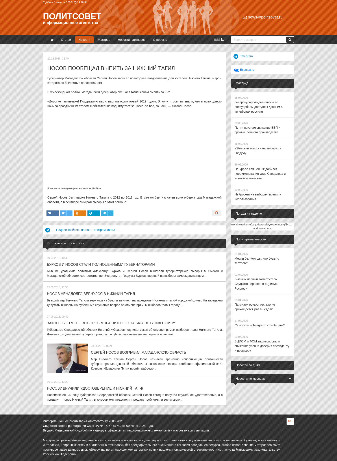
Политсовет (72, 16)
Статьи (66, 39)
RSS (219, 39)
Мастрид (104, 39)
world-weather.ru (262, 228)
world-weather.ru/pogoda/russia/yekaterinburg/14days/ (263, 224)
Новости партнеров (132, 39)
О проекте (160, 39)
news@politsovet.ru (262, 17)
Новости (84, 39)
